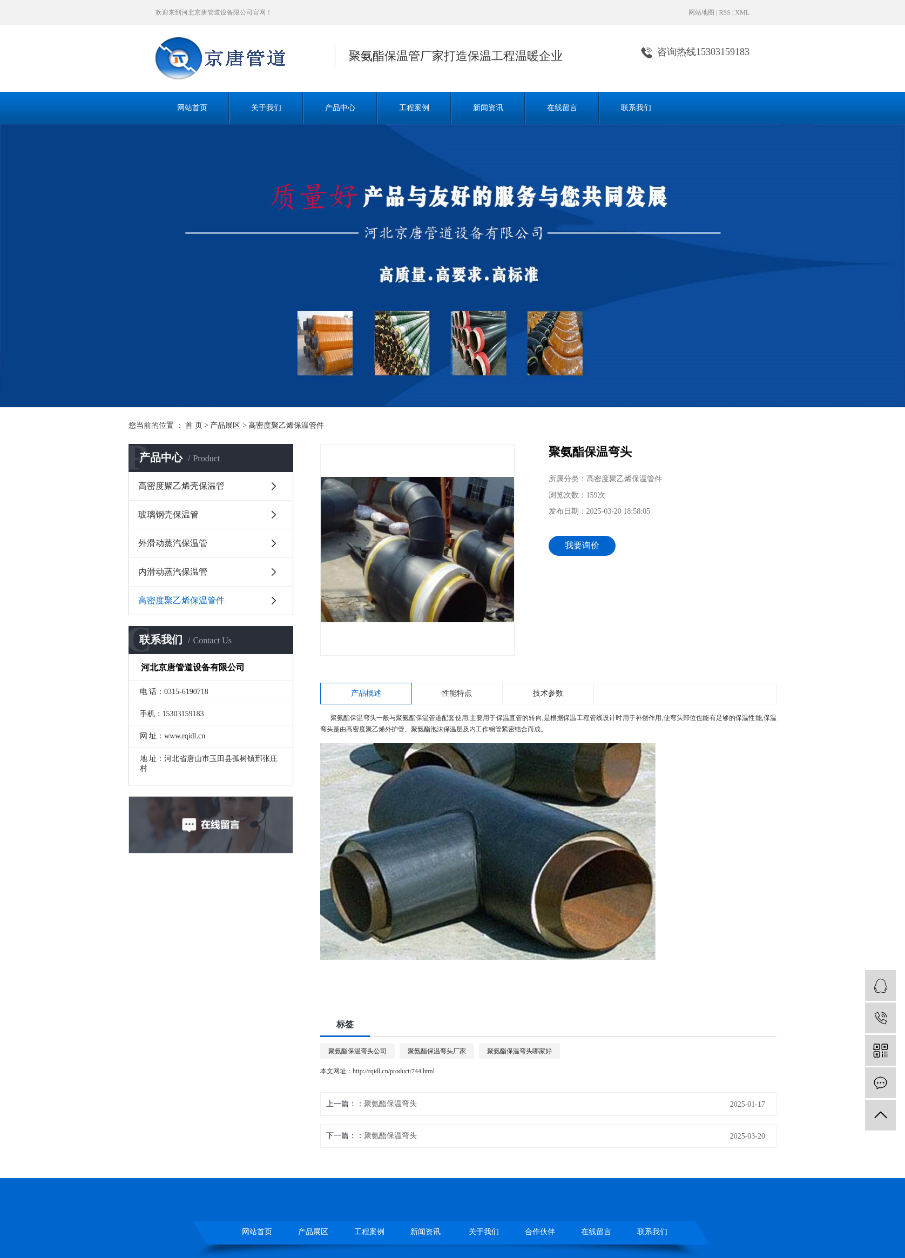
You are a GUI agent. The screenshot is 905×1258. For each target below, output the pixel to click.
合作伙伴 (540, 1232)
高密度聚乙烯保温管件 (286, 425)
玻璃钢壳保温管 (168, 514)
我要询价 (582, 545)
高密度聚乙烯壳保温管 (181, 485)
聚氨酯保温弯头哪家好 (519, 1051)
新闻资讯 (488, 108)
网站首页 (192, 108)
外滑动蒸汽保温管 (172, 543)
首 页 (193, 425)
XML (742, 12)
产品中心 (340, 108)
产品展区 (225, 425)
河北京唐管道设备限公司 (217, 12)
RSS (725, 12)
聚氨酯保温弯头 (353, 718)
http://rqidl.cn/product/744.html (394, 1071)
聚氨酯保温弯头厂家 (437, 1051)
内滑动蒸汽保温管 (172, 571)
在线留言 (562, 108)
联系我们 (636, 108)
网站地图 (701, 12)
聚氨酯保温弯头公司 (357, 1051)
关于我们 (266, 108)
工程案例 (414, 108)
